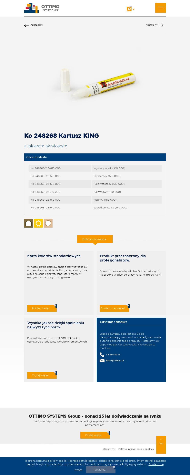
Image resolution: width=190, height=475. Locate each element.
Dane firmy (109, 449)
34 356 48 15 (113, 354)
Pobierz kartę (40, 308)
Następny (155, 25)
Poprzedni (33, 25)
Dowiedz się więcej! (113, 308)
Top (161, 442)
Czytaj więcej (40, 375)
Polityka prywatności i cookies (136, 449)
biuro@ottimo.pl (115, 360)
